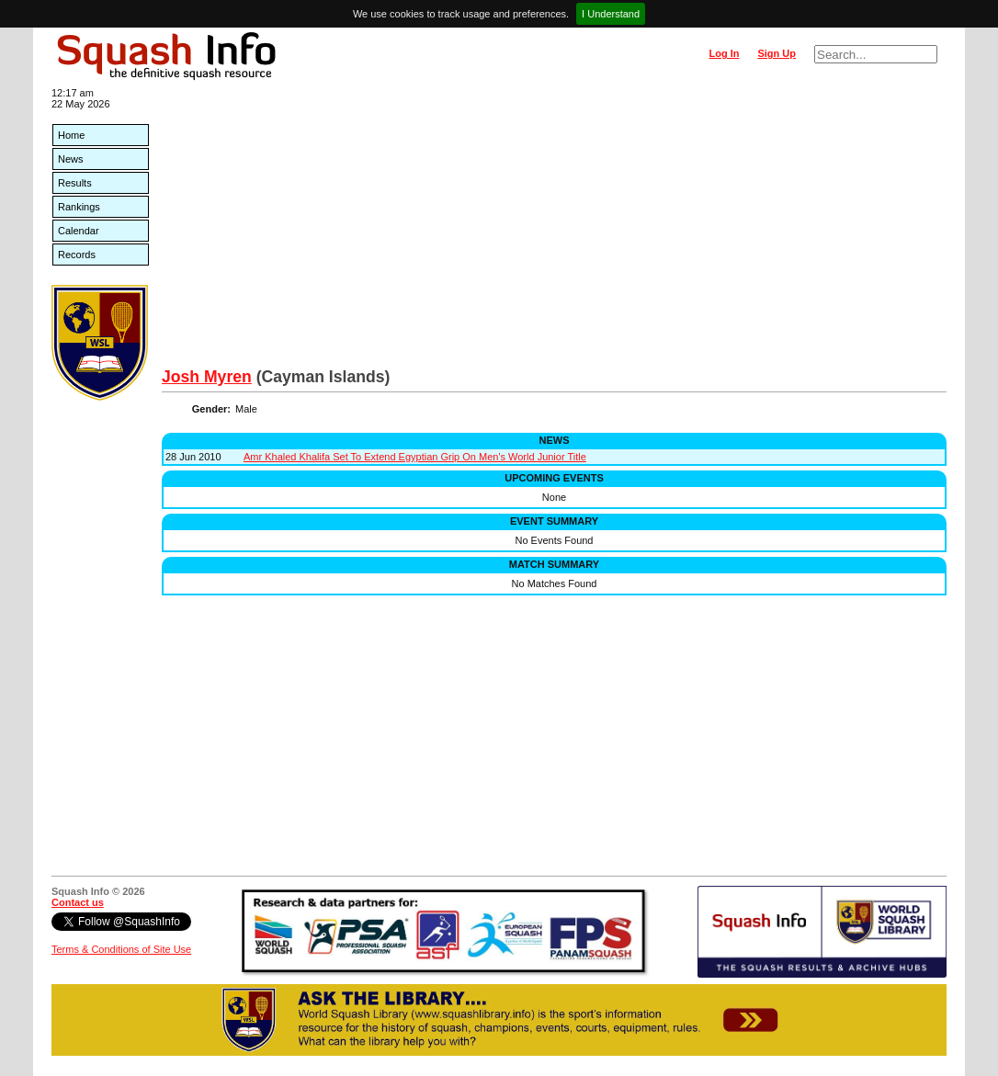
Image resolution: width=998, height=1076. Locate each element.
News (71, 158)
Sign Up (776, 53)
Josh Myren (207, 377)
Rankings (79, 206)
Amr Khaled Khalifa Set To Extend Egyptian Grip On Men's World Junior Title (415, 456)
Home (71, 135)
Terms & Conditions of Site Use (121, 949)
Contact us (77, 902)
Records (77, 254)
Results (75, 182)
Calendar (78, 230)
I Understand (611, 13)
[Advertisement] (554, 229)
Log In (724, 53)
